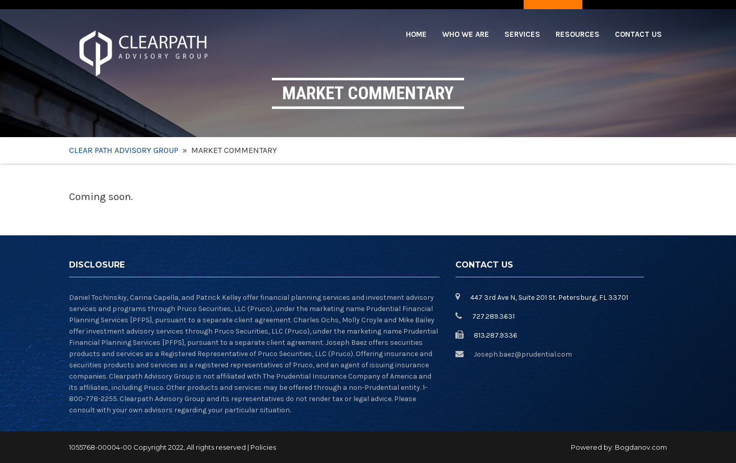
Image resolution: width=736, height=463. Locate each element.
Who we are (465, 34)
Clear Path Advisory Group (123, 150)
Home (416, 34)
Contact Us (638, 34)
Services (522, 34)
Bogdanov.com (641, 447)
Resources (578, 34)
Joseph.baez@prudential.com (523, 354)
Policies (263, 447)
